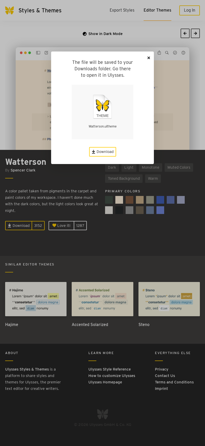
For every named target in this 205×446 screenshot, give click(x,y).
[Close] (148, 58)
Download (103, 151)
